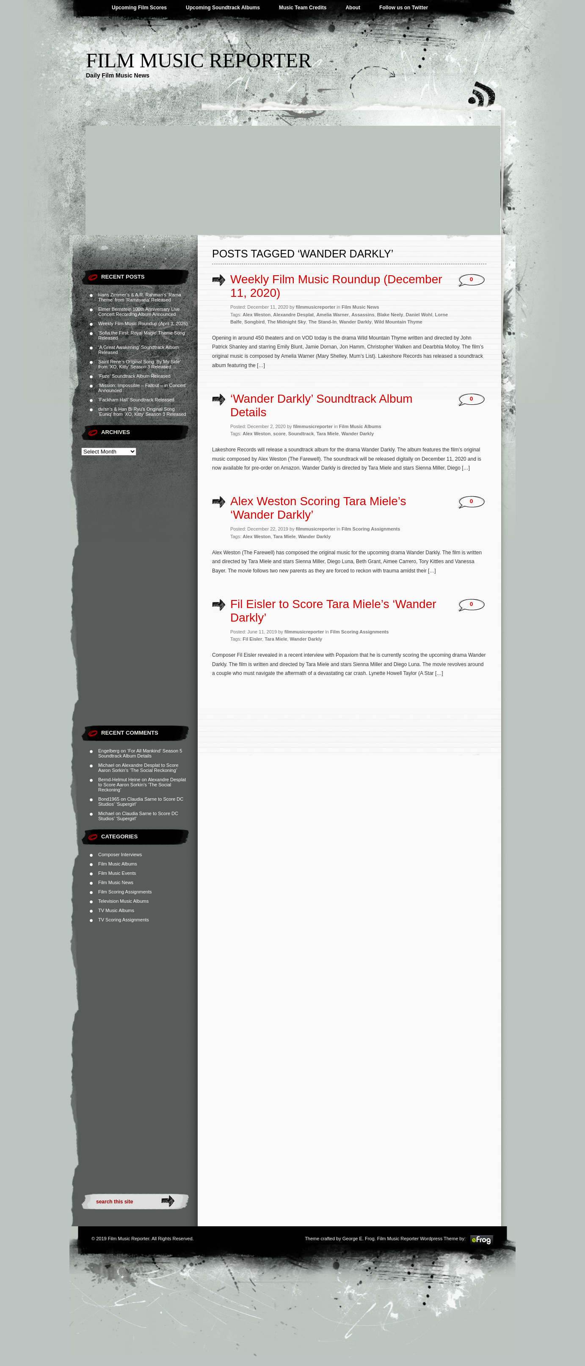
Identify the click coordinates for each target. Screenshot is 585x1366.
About (352, 8)
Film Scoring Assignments (125, 891)
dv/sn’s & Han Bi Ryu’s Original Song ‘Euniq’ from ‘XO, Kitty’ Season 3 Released (142, 411)
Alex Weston (256, 314)
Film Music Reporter (199, 60)
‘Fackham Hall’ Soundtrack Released (136, 399)
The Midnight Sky (286, 321)
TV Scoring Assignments (123, 919)
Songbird (254, 321)
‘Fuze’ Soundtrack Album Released (134, 376)
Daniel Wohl (419, 314)
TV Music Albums (116, 910)
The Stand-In (323, 321)
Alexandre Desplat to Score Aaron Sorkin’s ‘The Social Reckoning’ (138, 768)
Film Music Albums (117, 863)
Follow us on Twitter (403, 8)
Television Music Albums (123, 901)
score (279, 433)
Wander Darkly (355, 321)
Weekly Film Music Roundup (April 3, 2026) (143, 323)
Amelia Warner (332, 314)
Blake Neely (390, 314)
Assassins (362, 314)
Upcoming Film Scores (139, 8)
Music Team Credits (302, 8)
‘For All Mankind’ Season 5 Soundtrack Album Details (140, 753)
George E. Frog (358, 1238)
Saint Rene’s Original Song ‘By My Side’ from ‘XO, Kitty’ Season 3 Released (139, 364)
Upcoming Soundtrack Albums (223, 8)
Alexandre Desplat (293, 314)
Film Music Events (117, 873)
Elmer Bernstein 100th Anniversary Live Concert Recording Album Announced (139, 312)
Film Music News (115, 882)
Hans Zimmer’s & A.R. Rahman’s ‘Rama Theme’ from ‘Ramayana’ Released (139, 297)
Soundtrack (301, 433)
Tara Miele (327, 433)
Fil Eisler (252, 639)
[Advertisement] (292, 171)
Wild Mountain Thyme (398, 321)
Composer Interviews (120, 854)
